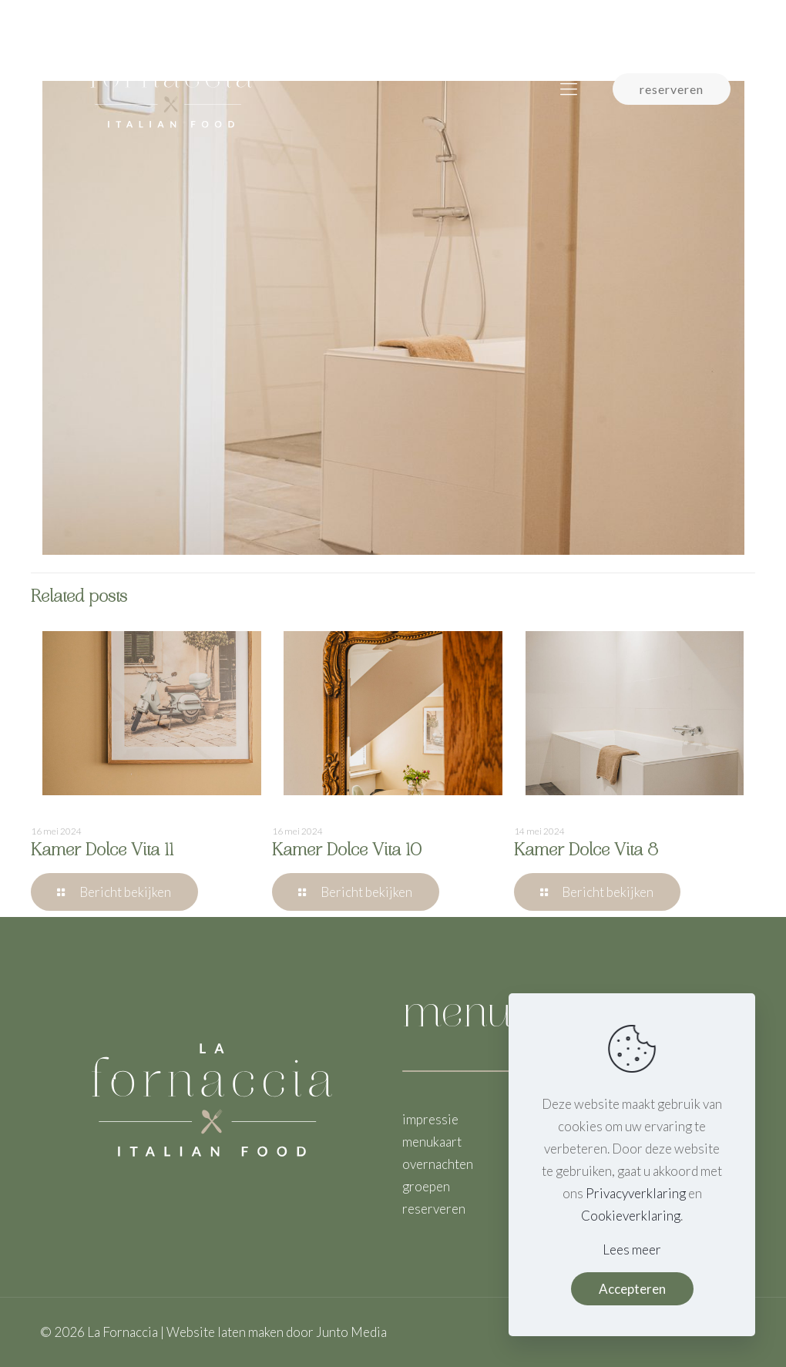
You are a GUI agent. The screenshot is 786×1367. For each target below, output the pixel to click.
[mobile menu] (569, 89)
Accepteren (632, 1289)
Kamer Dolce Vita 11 (102, 851)
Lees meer (632, 1249)
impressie (430, 1119)
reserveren (672, 89)
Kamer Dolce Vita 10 (347, 851)
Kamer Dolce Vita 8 (586, 851)
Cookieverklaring (630, 1215)
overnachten (437, 1164)
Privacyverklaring (636, 1193)
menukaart (432, 1142)
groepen (426, 1186)
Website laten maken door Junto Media (276, 1332)
